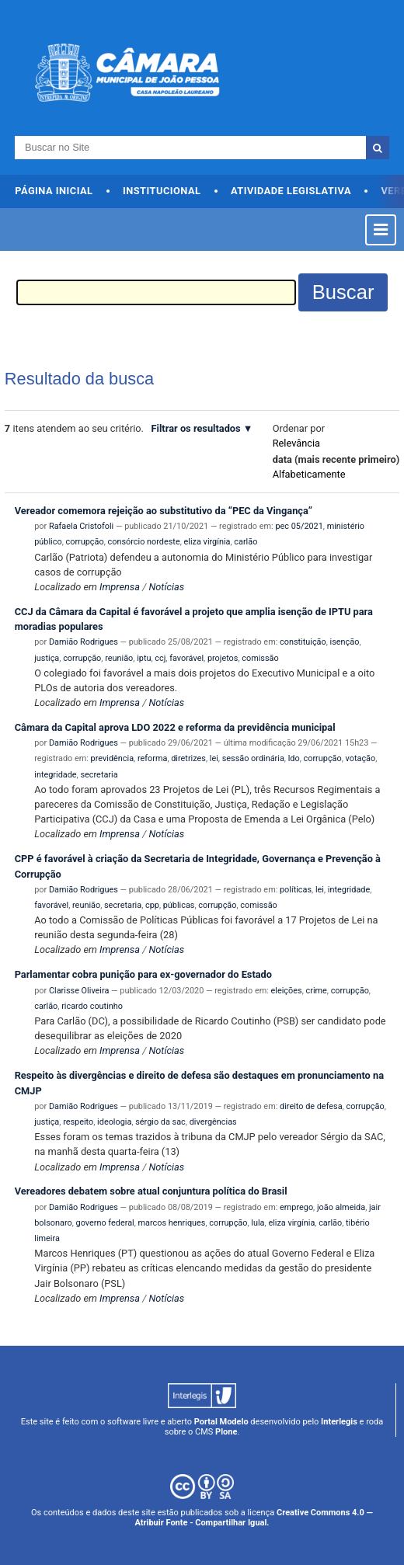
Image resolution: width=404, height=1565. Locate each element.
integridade (55, 775)
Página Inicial (53, 190)
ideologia (114, 1122)
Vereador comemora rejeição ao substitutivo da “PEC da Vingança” (163, 510)
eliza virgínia (207, 542)
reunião (119, 658)
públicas (179, 905)
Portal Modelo (221, 1422)
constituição (303, 642)
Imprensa (119, 587)
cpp (152, 905)
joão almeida (341, 1207)
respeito (78, 1122)
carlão (245, 542)
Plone (226, 1432)
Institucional (162, 190)
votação (361, 758)
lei (214, 758)
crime (316, 991)
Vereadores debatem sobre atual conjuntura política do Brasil (151, 1191)
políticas (296, 890)
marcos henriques (172, 1223)
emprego (296, 1207)
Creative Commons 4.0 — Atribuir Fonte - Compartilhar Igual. (253, 1518)
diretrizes (188, 758)
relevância (296, 443)
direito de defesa (311, 1106)
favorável (186, 658)
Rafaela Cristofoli (81, 526)
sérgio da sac (160, 1122)
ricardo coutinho (92, 1006)
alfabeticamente (309, 474)
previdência (112, 758)
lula (257, 1223)
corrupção (85, 542)
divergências (213, 1122)
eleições (286, 991)
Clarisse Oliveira (79, 991)
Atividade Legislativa (291, 190)
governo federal (105, 1223)
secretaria (98, 775)
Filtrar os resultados (196, 428)
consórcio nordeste (144, 542)
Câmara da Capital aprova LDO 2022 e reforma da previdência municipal (175, 727)
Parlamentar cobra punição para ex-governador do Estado (143, 974)
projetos (223, 658)
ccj (160, 658)
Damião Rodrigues (83, 642)
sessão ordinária (253, 758)
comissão (260, 658)
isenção (345, 642)
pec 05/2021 (298, 526)
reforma (152, 758)
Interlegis (339, 1422)
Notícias (166, 587)
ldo (294, 758)
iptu (144, 658)
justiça (46, 658)
